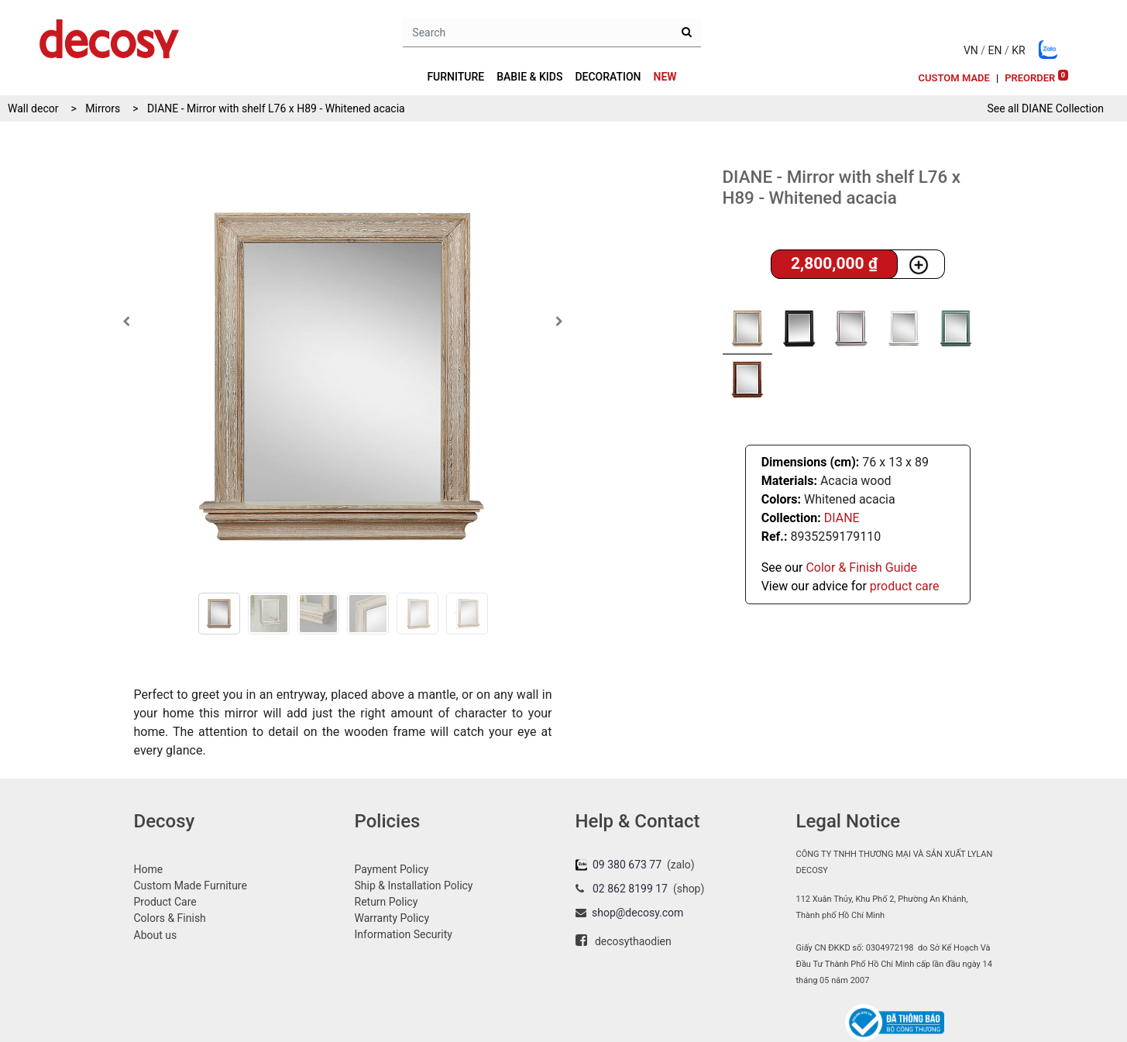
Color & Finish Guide (861, 567)
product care (905, 586)
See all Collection (1045, 108)
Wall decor (33, 108)
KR (1018, 50)
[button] (126, 321)
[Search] (686, 32)
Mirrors (102, 108)
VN (971, 50)
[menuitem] (665, 77)
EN (995, 50)
